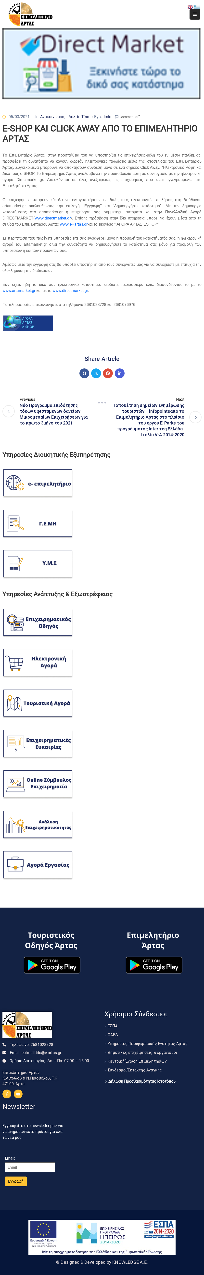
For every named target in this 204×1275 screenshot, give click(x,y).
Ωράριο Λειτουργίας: (49, 1060)
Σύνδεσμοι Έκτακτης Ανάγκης (135, 1070)
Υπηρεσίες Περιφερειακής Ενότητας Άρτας (148, 1043)
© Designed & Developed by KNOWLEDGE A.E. (102, 1262)
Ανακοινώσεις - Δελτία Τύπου (66, 116)
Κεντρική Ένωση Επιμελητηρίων (137, 1061)
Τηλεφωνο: (31, 1044)
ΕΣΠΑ (112, 1026)
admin (105, 116)
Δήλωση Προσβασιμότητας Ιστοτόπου (142, 1081)
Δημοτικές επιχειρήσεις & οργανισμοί (142, 1052)
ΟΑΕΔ (113, 1034)
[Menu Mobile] (195, 14)
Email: (36, 1052)
